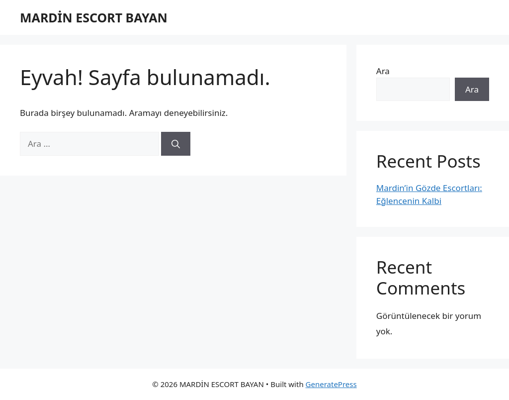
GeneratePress (331, 384)
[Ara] (175, 144)
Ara (383, 71)
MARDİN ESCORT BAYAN (94, 17)
